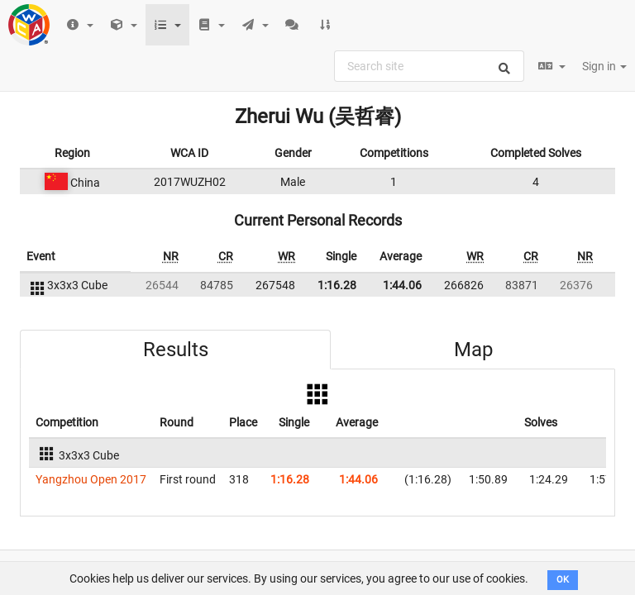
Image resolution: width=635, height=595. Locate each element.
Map (473, 349)
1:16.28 (337, 285)
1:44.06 (402, 285)
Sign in (604, 66)
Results (175, 349)
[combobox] (429, 66)
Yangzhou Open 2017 (91, 479)
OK (562, 579)
